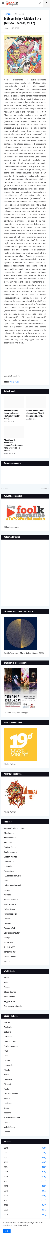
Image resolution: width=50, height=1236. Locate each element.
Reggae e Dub (9, 928)
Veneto (7, 1132)
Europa (7, 987)
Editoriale (8, 866)
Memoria (7, 895)
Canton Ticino (9, 1041)
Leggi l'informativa (20, 1225)
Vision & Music (10, 957)
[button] (3, 3)
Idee (5, 881)
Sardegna (8, 1103)
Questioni (8, 923)
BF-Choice (8, 842)
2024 (25, 1214)
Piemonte (8, 1084)
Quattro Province (11, 1094)
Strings (7, 938)
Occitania (8, 1079)
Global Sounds (10, 992)
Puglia (6, 1089)
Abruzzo (7, 1022)
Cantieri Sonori (10, 847)
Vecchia (44, 489)
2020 (25, 1195)
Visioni (6, 961)
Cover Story (9, 861)
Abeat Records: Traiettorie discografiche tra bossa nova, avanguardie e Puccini (13, 445)
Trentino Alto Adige (12, 1117)
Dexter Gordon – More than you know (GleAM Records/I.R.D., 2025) (35, 413)
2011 (25, 1153)
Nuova (5, 489)
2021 (25, 1200)
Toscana (7, 1113)
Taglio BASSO (9, 947)
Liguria (7, 1060)
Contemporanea (10, 852)
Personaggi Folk (10, 914)
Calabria (7, 1032)
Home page (8, 14)
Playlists (7, 919)
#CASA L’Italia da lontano (14, 828)
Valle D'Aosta (9, 1127)
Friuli (6, 1051)
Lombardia (8, 1065)
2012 (25, 1157)
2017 (25, 1181)
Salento (7, 1098)
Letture (7, 890)
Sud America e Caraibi (13, 1006)
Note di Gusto (9, 909)
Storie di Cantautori (12, 933)
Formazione (9, 871)
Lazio (6, 1056)
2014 (25, 1167)
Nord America (9, 997)
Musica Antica (10, 904)
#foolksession (10, 838)
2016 (25, 1176)
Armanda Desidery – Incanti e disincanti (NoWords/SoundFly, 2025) (12, 415)
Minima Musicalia (11, 900)
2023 (25, 1210)
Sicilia (6, 1108)
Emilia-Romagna (11, 1046)
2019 (25, 1191)
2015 (25, 1172)
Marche (7, 1070)
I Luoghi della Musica (12, 876)
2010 (25, 1148)
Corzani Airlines (10, 857)
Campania (8, 1037)
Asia (6, 982)
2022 (25, 1205)
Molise (6, 1075)
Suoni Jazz (19, 14)
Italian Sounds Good (12, 885)
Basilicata (8, 1027)
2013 (25, 1162)
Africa (6, 978)
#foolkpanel (9, 833)
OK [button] (6, 1231)
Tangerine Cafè (10, 952)
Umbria (7, 1122)
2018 (25, 1186)
